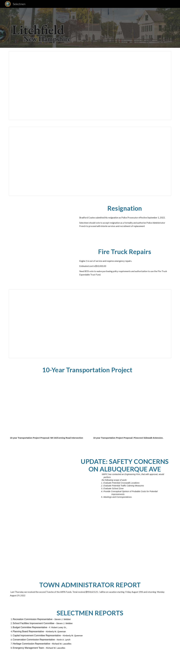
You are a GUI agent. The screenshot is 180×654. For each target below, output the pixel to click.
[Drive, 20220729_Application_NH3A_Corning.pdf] (48, 407)
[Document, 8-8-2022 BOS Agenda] (90, 85)
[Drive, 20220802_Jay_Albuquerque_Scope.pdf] (41, 474)
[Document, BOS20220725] (90, 161)
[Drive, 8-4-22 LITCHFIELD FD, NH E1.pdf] (41, 264)
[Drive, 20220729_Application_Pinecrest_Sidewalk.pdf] (131, 407)
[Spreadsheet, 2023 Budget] (90, 323)
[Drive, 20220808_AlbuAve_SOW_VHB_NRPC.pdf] (110, 544)
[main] (124, 208)
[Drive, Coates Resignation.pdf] (41, 220)
